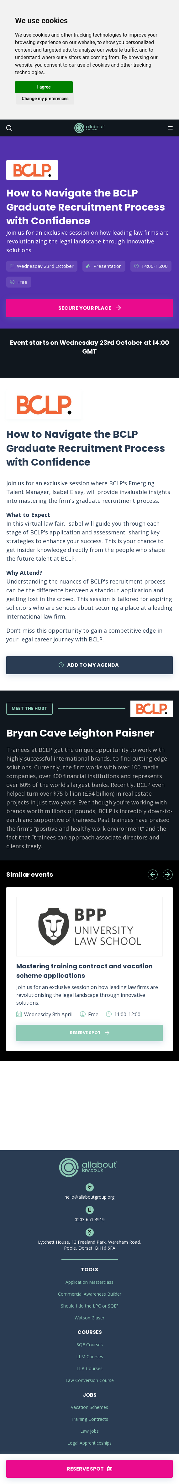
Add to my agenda (89, 665)
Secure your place (89, 308)
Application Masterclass (89, 1282)
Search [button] (8, 128)
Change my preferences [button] (45, 98)
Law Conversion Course (90, 1380)
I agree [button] (43, 86)
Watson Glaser (89, 1318)
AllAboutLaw (90, 128)
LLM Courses (89, 1356)
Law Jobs (89, 1431)
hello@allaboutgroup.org (89, 1197)
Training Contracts (89, 1419)
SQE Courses (89, 1345)
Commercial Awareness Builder (89, 1294)
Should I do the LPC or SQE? (89, 1306)
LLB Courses (89, 1368)
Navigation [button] (170, 128)
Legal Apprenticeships (89, 1443)
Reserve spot (89, 1033)
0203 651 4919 (90, 1219)
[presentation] (153, 874)
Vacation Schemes (89, 1407)
